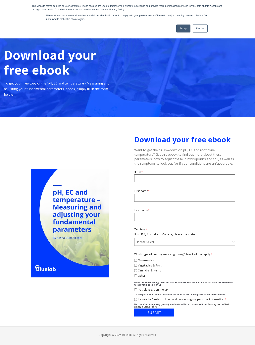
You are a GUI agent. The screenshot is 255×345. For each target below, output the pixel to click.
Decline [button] (200, 28)
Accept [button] (183, 28)
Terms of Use (214, 304)
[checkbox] (184, 267)
